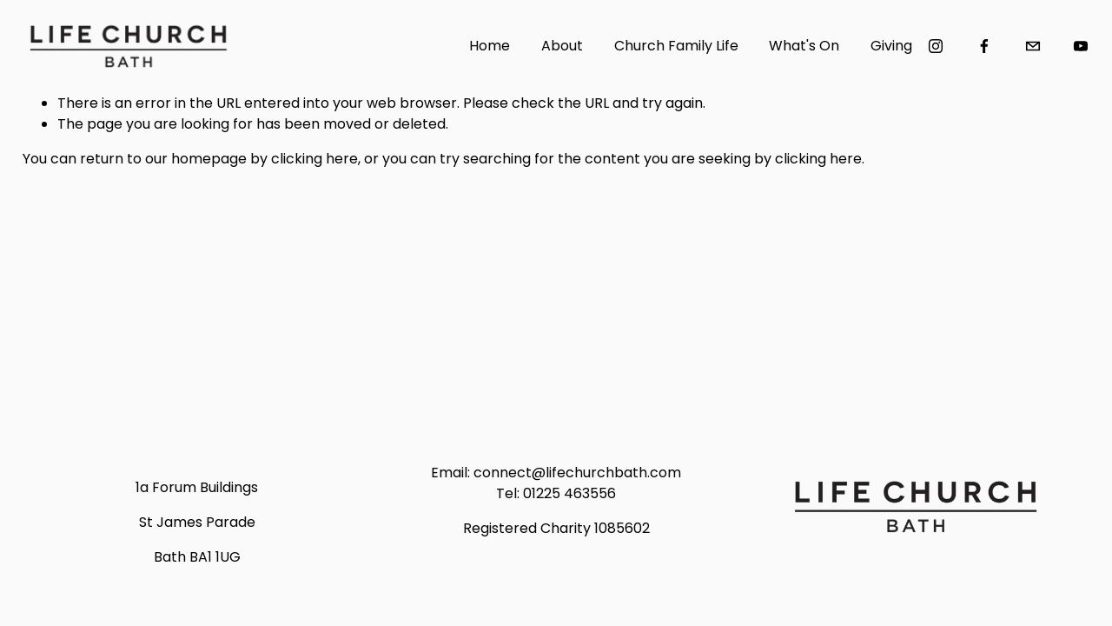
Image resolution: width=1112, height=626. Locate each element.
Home (489, 46)
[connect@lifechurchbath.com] (1033, 46)
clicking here (314, 159)
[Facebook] (984, 46)
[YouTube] (1080, 46)
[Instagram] (935, 46)
